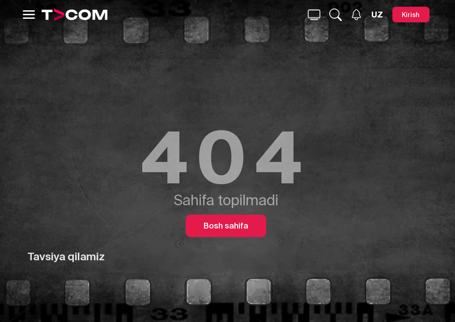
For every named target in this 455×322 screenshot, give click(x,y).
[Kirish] (410, 14)
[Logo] (75, 14)
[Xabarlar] (356, 14)
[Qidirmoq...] (314, 14)
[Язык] (377, 14)
